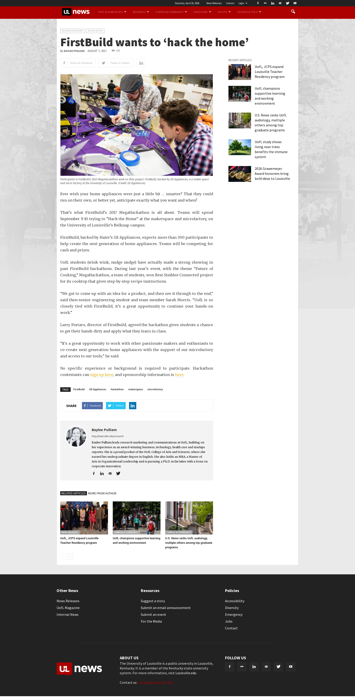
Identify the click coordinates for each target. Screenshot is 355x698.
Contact (230, 3)
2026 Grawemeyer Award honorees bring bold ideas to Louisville (272, 173)
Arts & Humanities (112, 12)
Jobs (229, 621)
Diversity (232, 607)
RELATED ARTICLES (73, 493)
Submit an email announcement (166, 607)
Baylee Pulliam (74, 51)
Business (141, 12)
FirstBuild (79, 389)
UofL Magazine (68, 607)
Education (202, 12)
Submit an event (153, 614)
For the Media (151, 621)
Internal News (68, 614)
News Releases (214, 3)
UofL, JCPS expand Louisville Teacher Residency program (270, 71)
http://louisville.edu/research (108, 436)
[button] (293, 11)
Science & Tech (249, 12)
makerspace (135, 389)
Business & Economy (72, 30)
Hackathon (117, 389)
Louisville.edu (185, 673)
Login (243, 3)
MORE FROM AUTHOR (102, 493)
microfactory (155, 389)
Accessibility (234, 601)
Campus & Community (171, 12)
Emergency (233, 614)
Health (224, 12)
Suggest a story (153, 601)
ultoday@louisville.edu (155, 682)
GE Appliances (97, 389)
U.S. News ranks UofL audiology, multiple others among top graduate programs (188, 543)
